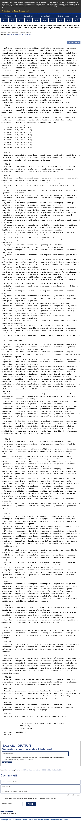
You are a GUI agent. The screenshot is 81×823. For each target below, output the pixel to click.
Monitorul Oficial (9, 770)
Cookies (51, 819)
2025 (12, 20)
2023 (28, 20)
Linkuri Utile (32, 819)
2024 (20, 20)
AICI (55, 6)
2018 (68, 20)
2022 (36, 20)
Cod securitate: (6, 804)
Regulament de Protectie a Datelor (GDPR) (40, 2)
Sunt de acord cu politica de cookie (16, 10)
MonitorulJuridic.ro (21, 819)
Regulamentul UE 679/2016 (25, 760)
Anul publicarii (45, 16)
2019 (60, 20)
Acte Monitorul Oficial (21, 770)
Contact (66, 819)
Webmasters (59, 819)
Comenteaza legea (73, 42)
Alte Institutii (36, 770)
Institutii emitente (63, 16)
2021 (44, 20)
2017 (76, 20)
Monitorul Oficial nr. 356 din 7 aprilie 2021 (19, 34)
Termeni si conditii (42, 819)
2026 (4, 20)
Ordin (30, 770)
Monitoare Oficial (10, 16)
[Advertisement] (25, 38)
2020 (52, 20)
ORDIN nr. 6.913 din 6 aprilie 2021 (51, 770)
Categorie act (28, 16)
